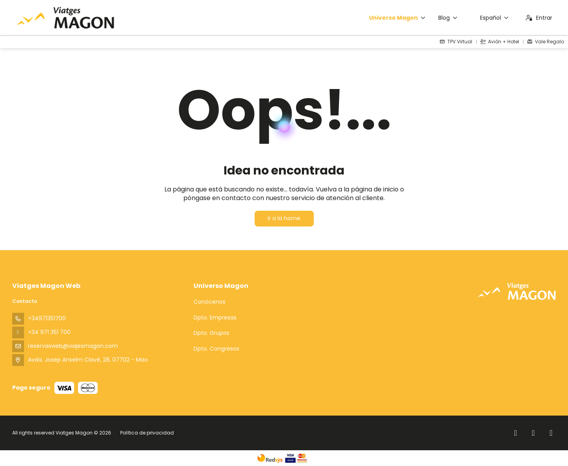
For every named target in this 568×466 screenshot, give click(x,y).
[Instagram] (533, 432)
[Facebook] (516, 432)
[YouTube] (551, 432)
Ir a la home (284, 218)
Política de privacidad (147, 432)
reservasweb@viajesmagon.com (73, 346)
